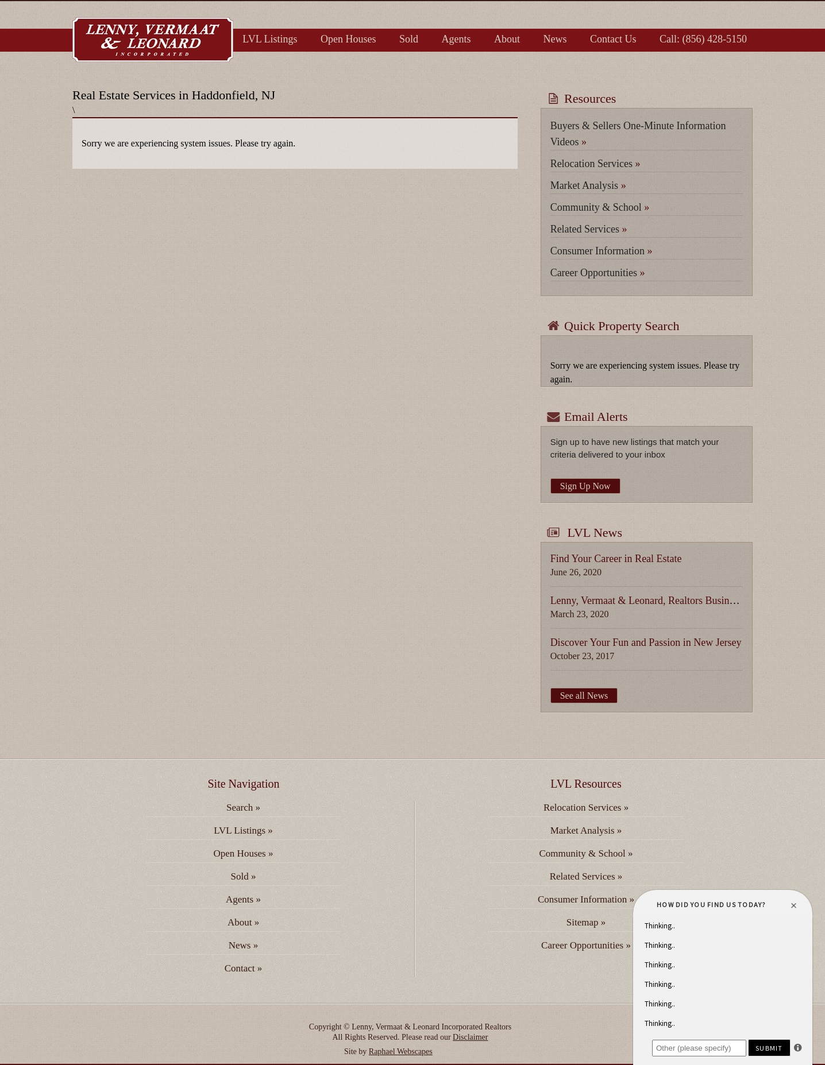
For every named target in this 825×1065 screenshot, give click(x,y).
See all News (584, 695)
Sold (408, 39)
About (507, 39)
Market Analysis (588, 185)
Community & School (600, 207)
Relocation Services (595, 163)
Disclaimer (470, 1037)
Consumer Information (601, 251)
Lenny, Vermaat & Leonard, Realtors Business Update (662, 600)
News (555, 39)
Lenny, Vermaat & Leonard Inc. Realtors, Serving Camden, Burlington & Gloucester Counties (152, 39)
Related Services (588, 229)
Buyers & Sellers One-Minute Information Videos (638, 134)
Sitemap (586, 922)
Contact (244, 968)
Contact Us (613, 39)
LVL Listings (269, 39)
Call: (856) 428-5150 (703, 39)
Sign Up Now (585, 486)
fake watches (455, 1051)
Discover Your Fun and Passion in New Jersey (646, 642)
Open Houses (348, 39)
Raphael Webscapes (401, 1051)
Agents (456, 39)
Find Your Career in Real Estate (616, 558)
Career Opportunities (597, 272)
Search (243, 807)
